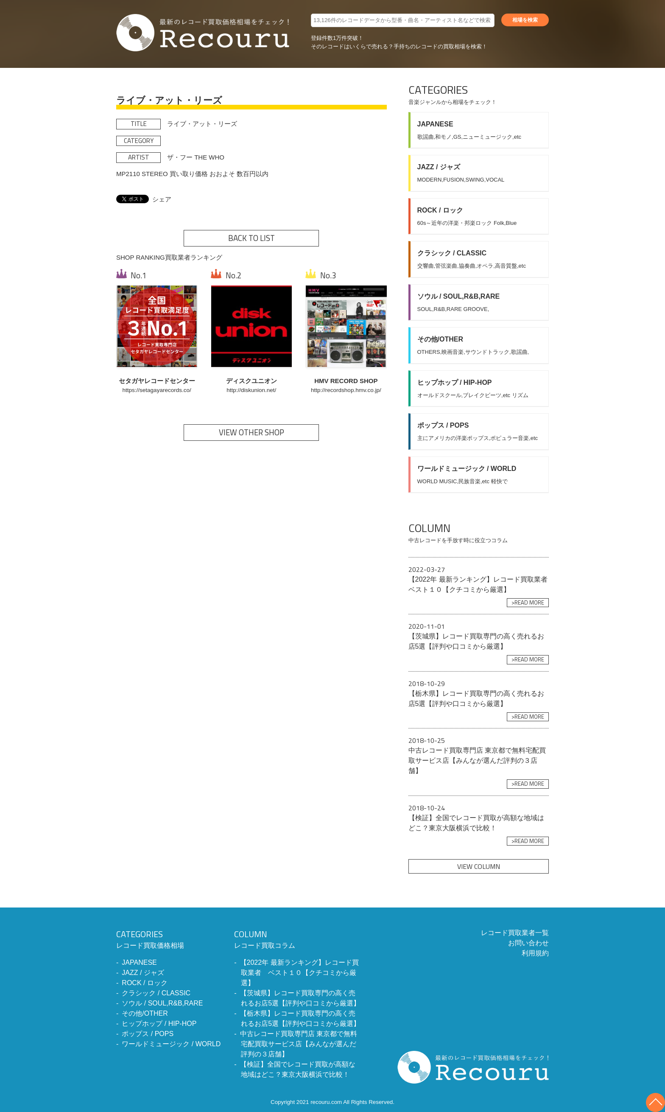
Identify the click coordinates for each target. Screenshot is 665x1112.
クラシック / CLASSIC (156, 993)
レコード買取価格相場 (168, 938)
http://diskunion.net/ (251, 390)
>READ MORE (527, 602)
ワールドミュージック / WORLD (171, 1044)
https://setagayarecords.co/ (157, 390)
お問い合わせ (528, 943)
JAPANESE (139, 962)
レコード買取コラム (297, 938)
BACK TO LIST (251, 238)
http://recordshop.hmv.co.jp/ (346, 390)
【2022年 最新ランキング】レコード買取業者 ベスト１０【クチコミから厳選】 (299, 972)
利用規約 (535, 953)
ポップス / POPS (147, 1033)
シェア (161, 199)
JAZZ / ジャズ (143, 972)
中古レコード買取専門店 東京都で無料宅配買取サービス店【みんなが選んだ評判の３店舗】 (298, 1044)
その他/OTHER (145, 1013)
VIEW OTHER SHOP (251, 432)
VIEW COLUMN (478, 866)
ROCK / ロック (145, 982)
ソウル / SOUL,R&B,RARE (162, 1003)
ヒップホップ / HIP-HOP (159, 1023)
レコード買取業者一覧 (515, 932)
